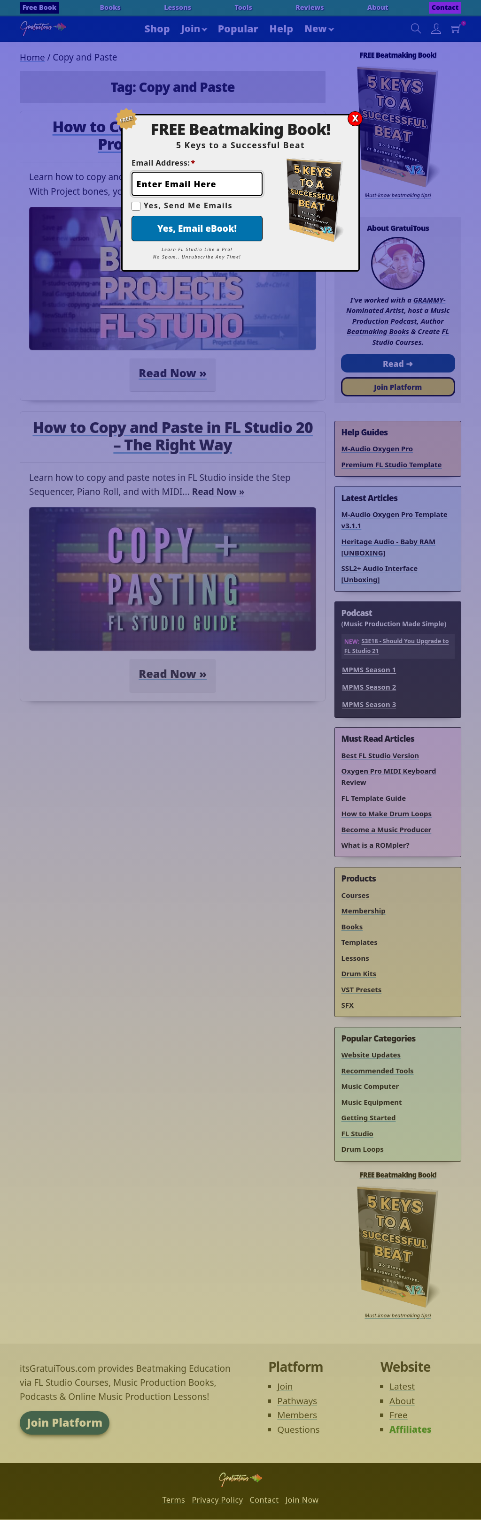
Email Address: (163, 163)
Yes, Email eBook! (197, 228)
